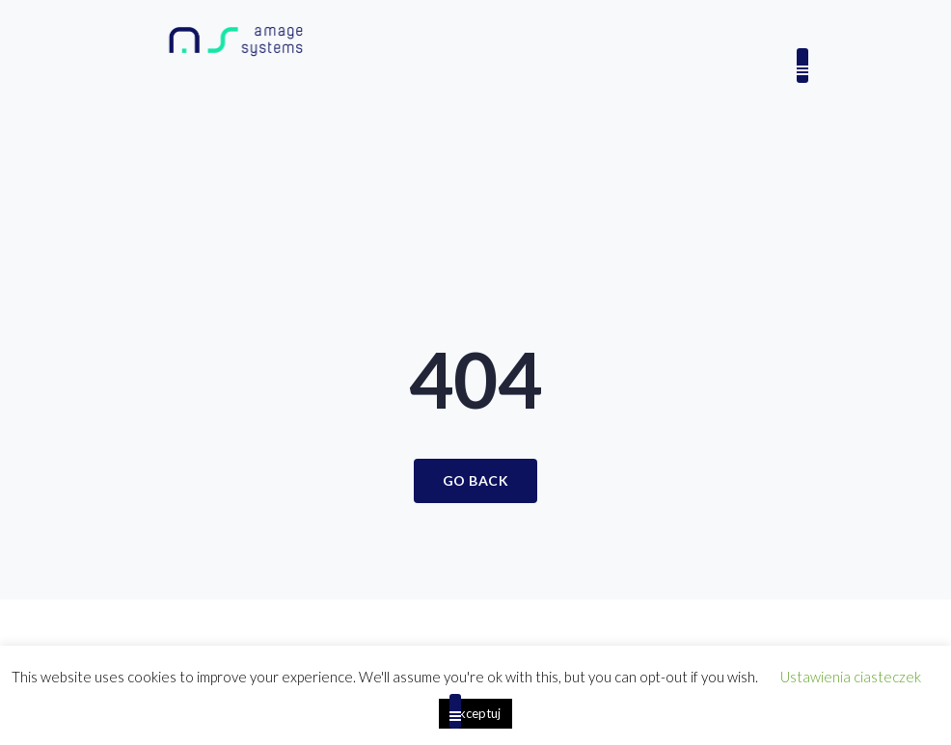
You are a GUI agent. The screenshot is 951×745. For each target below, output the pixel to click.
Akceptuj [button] (475, 713)
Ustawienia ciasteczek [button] (850, 676)
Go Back (476, 480)
